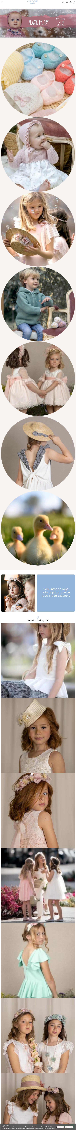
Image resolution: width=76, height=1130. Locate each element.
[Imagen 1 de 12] (38, 660)
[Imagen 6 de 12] (38, 1035)
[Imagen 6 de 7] (38, 453)
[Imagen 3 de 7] (38, 229)
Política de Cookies (50, 1127)
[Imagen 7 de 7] (38, 528)
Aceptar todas (60, 1127)
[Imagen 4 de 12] (38, 885)
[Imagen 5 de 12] (38, 960)
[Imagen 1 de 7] (38, 79)
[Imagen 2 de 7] (38, 154)
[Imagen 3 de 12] (38, 810)
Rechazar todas (69, 1127)
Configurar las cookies (50, 1128)
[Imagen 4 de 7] (38, 304)
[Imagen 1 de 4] (38, 23)
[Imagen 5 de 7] (38, 378)
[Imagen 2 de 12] (38, 735)
